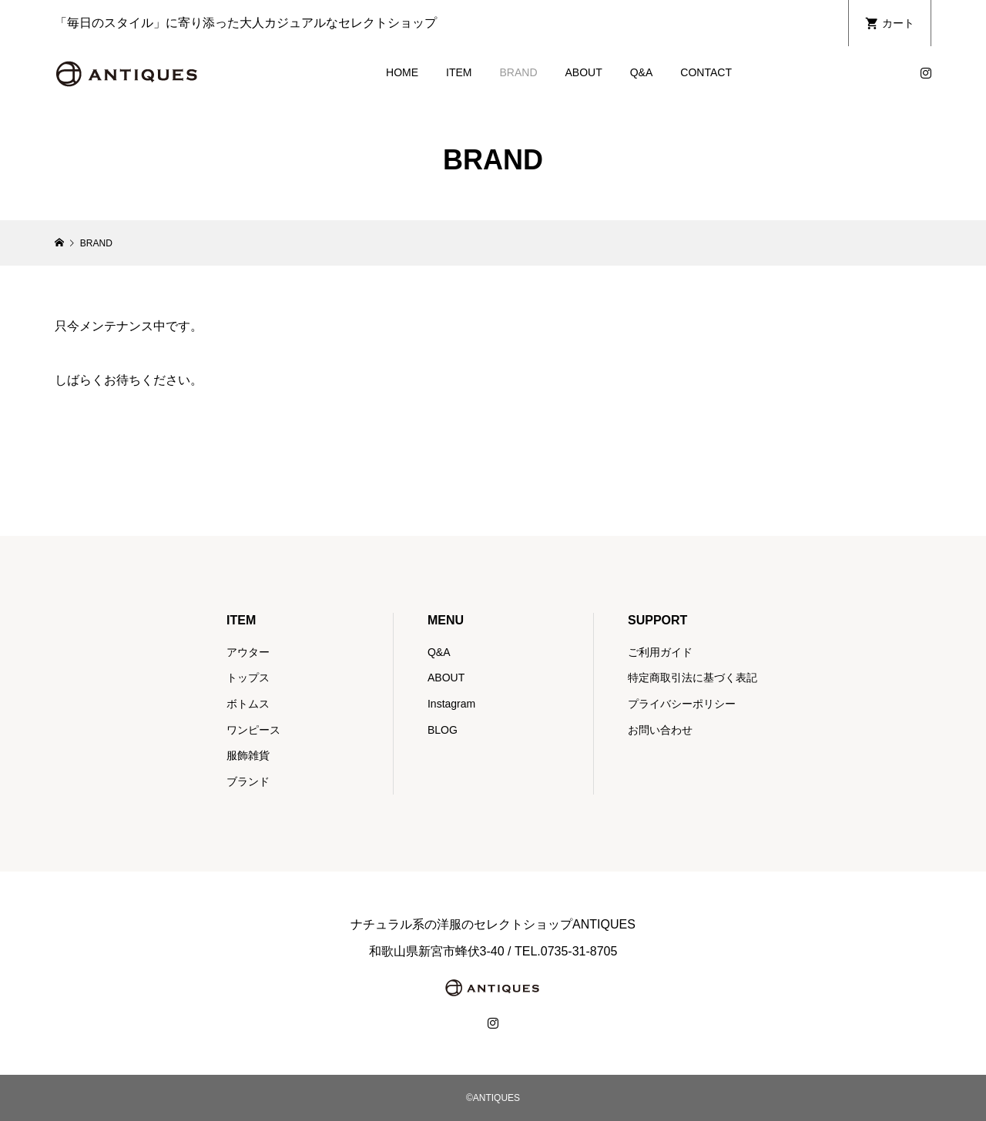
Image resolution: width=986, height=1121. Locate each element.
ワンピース (253, 730)
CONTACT (706, 72)
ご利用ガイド (660, 652)
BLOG (443, 730)
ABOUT (583, 72)
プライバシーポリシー (682, 704)
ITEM (458, 72)
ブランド (248, 781)
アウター (248, 652)
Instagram (451, 704)
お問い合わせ (660, 730)
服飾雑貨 (248, 755)
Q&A (641, 72)
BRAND (518, 72)
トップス (248, 677)
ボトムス (248, 704)
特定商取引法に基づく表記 (692, 677)
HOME (402, 72)
